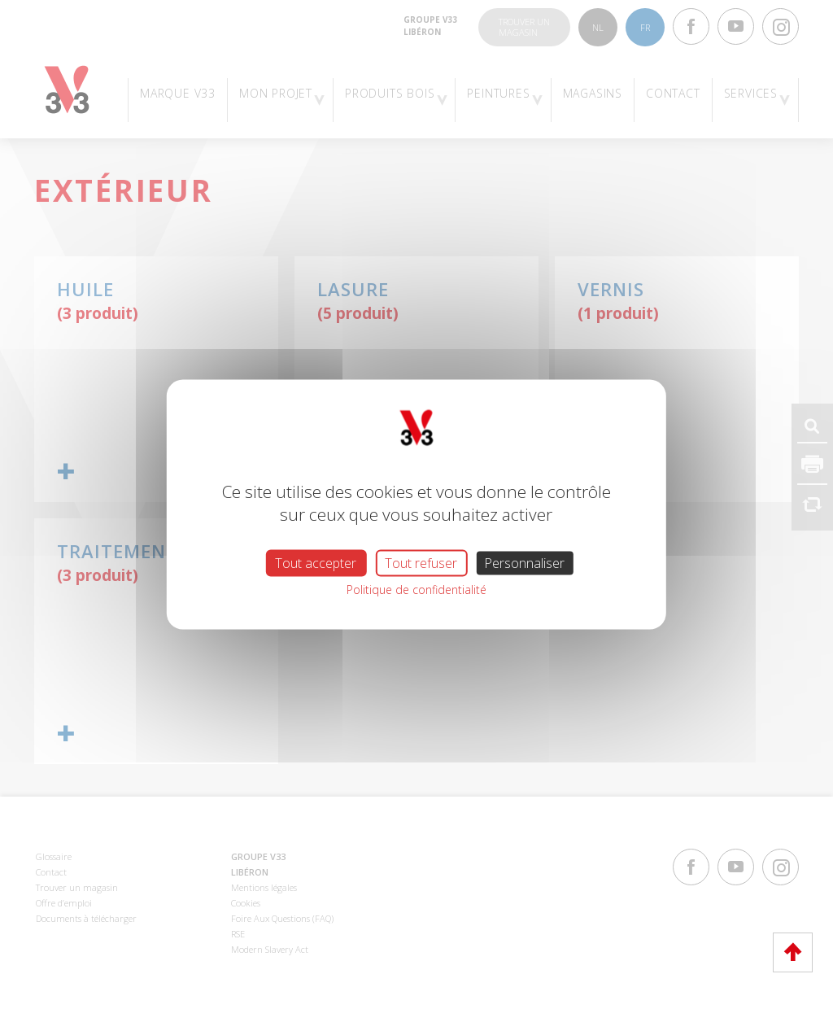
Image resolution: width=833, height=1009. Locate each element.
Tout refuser (421, 563)
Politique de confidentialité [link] (416, 589)
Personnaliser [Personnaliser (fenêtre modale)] (524, 563)
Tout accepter (315, 563)
